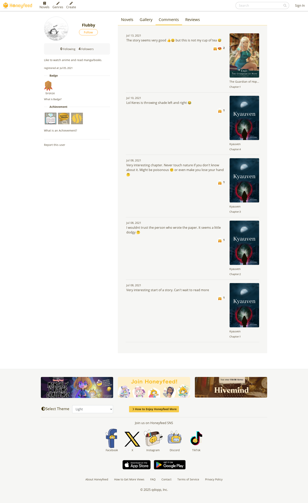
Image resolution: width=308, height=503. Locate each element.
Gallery (146, 19)
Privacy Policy (214, 479)
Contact (166, 479)
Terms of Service (188, 479)
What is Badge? (53, 99)
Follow (88, 32)
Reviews (192, 19)
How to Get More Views (129, 479)
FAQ (153, 479)
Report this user (54, 145)
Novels (44, 5)
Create (71, 5)
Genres (57, 5)
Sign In (300, 5)
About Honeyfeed (96, 479)
